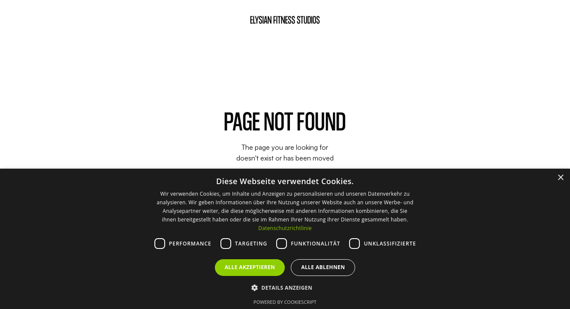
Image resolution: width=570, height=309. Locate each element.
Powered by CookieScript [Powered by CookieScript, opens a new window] (285, 302)
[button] (285, 287)
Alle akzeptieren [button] (250, 267)
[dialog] (285, 239)
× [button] (560, 178)
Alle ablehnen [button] (323, 267)
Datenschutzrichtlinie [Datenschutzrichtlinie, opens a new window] (285, 228)
